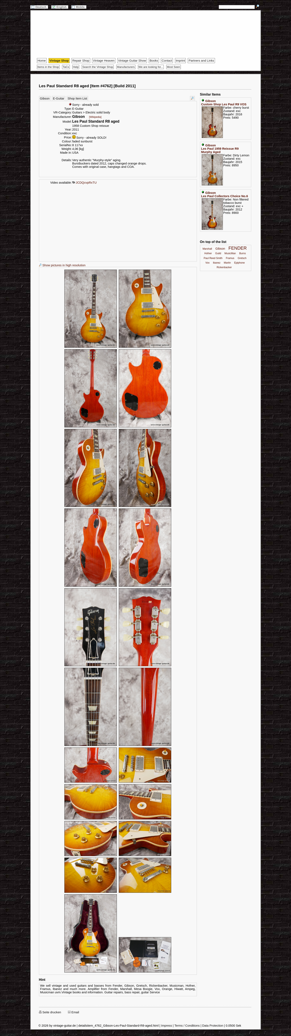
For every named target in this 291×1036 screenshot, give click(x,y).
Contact (167, 60)
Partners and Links (201, 60)
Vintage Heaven (104, 60)
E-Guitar (58, 98)
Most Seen (173, 66)
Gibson (45, 98)
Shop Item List (77, 98)
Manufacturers (126, 66)
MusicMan (230, 253)
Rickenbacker (224, 267)
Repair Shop (80, 60)
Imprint (180, 60)
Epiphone (239, 262)
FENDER (238, 248)
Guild (218, 253)
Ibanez (216, 262)
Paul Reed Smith (213, 258)
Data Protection (212, 1025)
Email (73, 1012)
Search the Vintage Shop (97, 66)
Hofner (208, 253)
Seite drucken (50, 1012)
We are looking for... (151, 66)
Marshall (207, 248)
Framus (230, 258)
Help (76, 66)
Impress (166, 1025)
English (59, 7)
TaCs (66, 66)
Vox (207, 262)
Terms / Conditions (187, 1025)
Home (42, 60)
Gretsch (242, 258)
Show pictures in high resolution (62, 265)
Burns (242, 253)
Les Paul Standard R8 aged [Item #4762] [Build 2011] (87, 86)
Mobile (78, 7)
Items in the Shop (48, 66)
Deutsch (39, 7)
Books (154, 60)
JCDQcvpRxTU (84, 182)
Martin (227, 262)
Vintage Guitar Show (132, 60)
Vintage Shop (59, 60)
